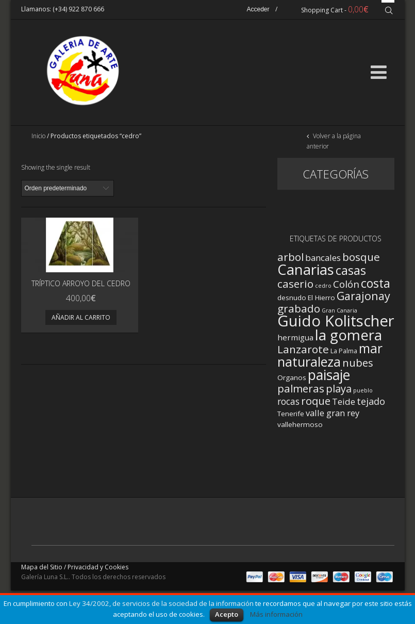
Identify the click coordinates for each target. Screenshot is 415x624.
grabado (298, 308)
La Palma (343, 351)
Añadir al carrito (81, 317)
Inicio (38, 136)
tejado (371, 401)
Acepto (226, 614)
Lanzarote (303, 349)
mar (371, 348)
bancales (323, 258)
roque (315, 400)
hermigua (295, 337)
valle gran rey (332, 413)
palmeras (300, 388)
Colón (346, 283)
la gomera (348, 334)
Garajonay (363, 295)
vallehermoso (300, 424)
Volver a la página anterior (334, 141)
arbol (290, 257)
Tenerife (290, 413)
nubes (357, 362)
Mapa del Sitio (41, 567)
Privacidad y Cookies (98, 567)
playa (339, 389)
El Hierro (321, 297)
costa (375, 283)
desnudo (291, 297)
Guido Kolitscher (335, 320)
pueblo (363, 390)
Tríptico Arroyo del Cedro (80, 283)
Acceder (257, 9)
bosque (361, 257)
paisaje (329, 374)
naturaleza (309, 361)
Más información (276, 614)
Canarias (305, 269)
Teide (343, 401)
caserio (295, 283)
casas (351, 270)
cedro (323, 285)
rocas (288, 401)
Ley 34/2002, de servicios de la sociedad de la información (161, 603)
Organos (291, 377)
